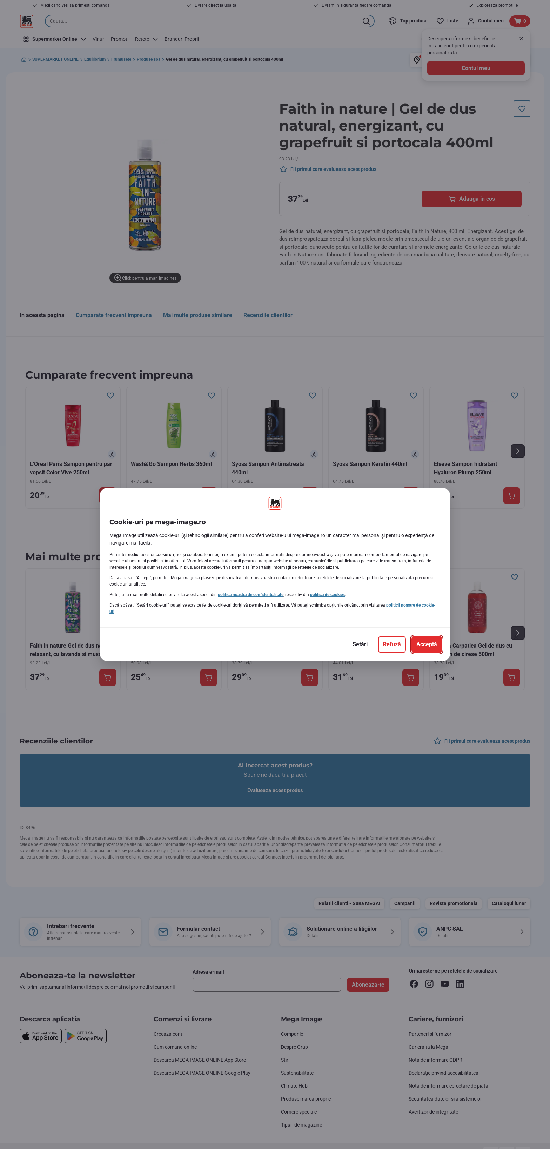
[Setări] (360, 644)
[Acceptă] (426, 644)
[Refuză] (392, 644)
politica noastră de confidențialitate (250, 594)
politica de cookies (327, 594)
